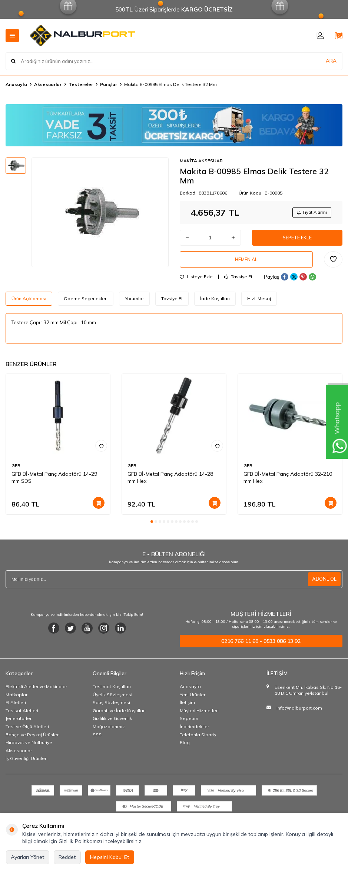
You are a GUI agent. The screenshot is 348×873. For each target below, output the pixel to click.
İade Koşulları (215, 305)
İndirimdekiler (194, 733)
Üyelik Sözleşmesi (112, 700)
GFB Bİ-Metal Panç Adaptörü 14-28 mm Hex (170, 484)
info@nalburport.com (299, 714)
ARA (331, 60)
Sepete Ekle (297, 240)
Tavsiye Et (238, 283)
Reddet (67, 857)
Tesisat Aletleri (22, 716)
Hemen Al (246, 264)
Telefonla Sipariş (198, 740)
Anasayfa (16, 84)
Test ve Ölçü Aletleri (27, 733)
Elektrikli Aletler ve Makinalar (36, 693)
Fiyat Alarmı (309, 213)
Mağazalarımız (109, 733)
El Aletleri (16, 708)
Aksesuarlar (48, 84)
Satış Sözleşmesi (111, 708)
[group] (100, 212)
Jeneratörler (19, 724)
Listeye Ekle (196, 283)
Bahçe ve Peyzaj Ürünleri (33, 740)
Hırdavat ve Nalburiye (29, 748)
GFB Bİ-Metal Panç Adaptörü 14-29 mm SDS (54, 484)
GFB (15, 472)
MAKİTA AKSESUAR (201, 160)
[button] (151, 528)
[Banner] (174, 125)
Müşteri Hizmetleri (199, 716)
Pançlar (108, 84)
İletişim (187, 708)
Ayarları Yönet (27, 857)
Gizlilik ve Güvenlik (112, 724)
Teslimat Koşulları (112, 693)
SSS (97, 740)
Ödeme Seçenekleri (85, 305)
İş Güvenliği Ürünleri (26, 764)
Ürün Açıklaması (28, 305)
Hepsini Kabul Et (109, 857)
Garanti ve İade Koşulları (119, 716)
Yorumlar (134, 305)
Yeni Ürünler (192, 700)
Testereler (81, 84)
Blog (185, 748)
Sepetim (189, 724)
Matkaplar (16, 700)
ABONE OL (324, 585)
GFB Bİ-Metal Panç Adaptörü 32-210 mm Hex (287, 484)
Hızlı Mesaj (259, 305)
